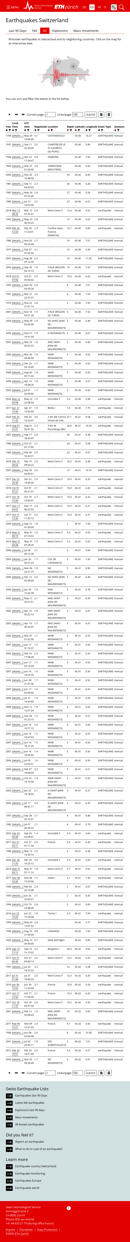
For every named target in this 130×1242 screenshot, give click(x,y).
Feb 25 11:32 (15, 418)
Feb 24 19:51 (15, 1052)
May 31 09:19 (16, 534)
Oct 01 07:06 (15, 278)
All (45, 31)
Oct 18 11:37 (15, 1004)
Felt (34, 31)
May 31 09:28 (16, 543)
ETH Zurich (22, 1234)
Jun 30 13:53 (15, 986)
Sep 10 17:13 (16, 950)
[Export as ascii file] (109, 114)
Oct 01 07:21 (15, 489)
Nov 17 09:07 (16, 507)
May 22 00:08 (16, 400)
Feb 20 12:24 (15, 230)
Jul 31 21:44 (15, 977)
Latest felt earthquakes (30, 1103)
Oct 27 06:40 (15, 959)
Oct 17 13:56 (15, 995)
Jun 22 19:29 (15, 915)
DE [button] (84, 7)
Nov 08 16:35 (16, 879)
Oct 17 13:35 (15, 516)
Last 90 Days (17, 31)
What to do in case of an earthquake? (39, 1149)
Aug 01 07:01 (16, 427)
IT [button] (105, 7)
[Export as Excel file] (101, 114)
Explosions (60, 31)
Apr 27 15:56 (15, 409)
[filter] (9, 130)
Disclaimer (26, 1230)
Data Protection (47, 1230)
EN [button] (92, 7)
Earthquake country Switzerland (35, 1166)
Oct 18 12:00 (15, 498)
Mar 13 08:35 (16, 212)
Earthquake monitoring (30, 1173)
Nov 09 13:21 (16, 1025)
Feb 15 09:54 (15, 463)
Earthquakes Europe (28, 1180)
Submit (90, 114)
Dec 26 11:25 (16, 861)
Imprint (10, 1230)
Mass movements (86, 31)
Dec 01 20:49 (16, 481)
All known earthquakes (29, 1124)
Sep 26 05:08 (16, 835)
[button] (12, 7)
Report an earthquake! (29, 1142)
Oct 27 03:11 (15, 843)
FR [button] (99, 7)
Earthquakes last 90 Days (31, 1095)
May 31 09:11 (16, 870)
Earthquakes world (27, 1188)
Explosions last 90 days (30, 1110)
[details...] (17, 135)
